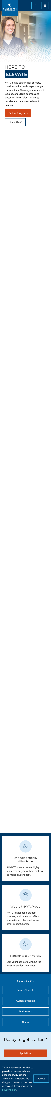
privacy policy (9, 1089)
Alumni (25, 1022)
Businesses (25, 1011)
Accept (41, 1078)
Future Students (25, 990)
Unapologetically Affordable (25, 859)
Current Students (25, 1000)
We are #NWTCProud (25, 906)
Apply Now (25, 1053)
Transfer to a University (25, 956)
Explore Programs (18, 113)
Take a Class (15, 122)
